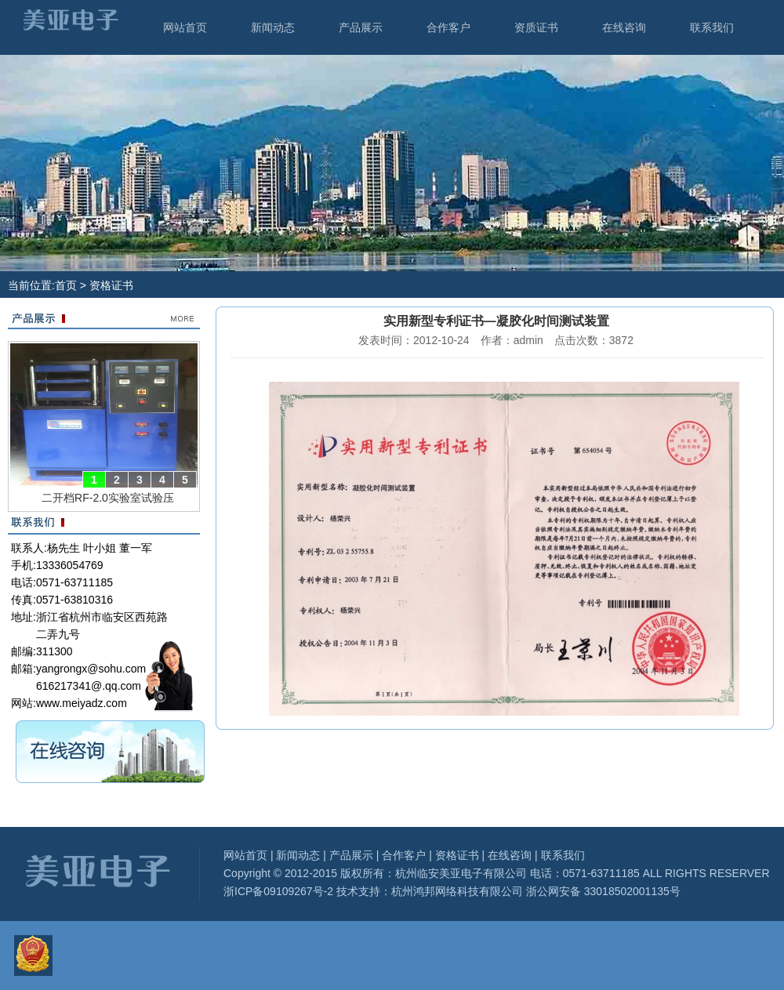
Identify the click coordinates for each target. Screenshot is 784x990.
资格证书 (457, 855)
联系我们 (712, 27)
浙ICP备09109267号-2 (278, 891)
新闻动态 (273, 27)
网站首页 (185, 27)
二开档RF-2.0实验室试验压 (108, 497)
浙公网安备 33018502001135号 (602, 891)
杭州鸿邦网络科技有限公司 (457, 891)
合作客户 (448, 27)
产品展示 (361, 27)
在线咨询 (624, 27)
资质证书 (536, 27)
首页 (66, 285)
